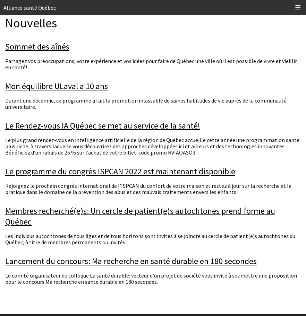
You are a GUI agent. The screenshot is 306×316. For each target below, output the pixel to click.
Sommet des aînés (37, 46)
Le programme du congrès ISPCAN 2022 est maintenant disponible (120, 171)
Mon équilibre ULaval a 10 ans (56, 86)
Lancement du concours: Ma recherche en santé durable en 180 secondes (131, 261)
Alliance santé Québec (29, 7)
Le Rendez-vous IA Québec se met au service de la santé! (102, 125)
